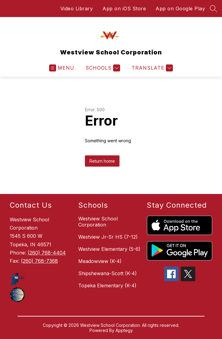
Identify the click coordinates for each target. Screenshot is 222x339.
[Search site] (213, 8)
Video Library (76, 8)
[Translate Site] (151, 68)
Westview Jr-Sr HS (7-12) (108, 237)
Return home (102, 161)
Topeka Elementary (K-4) (107, 285)
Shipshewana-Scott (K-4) (107, 273)
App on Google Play (180, 8)
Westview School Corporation (98, 222)
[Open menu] (61, 68)
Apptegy (124, 330)
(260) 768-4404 (47, 253)
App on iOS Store (124, 8)
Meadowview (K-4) (100, 261)
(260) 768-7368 (39, 261)
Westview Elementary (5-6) (109, 249)
